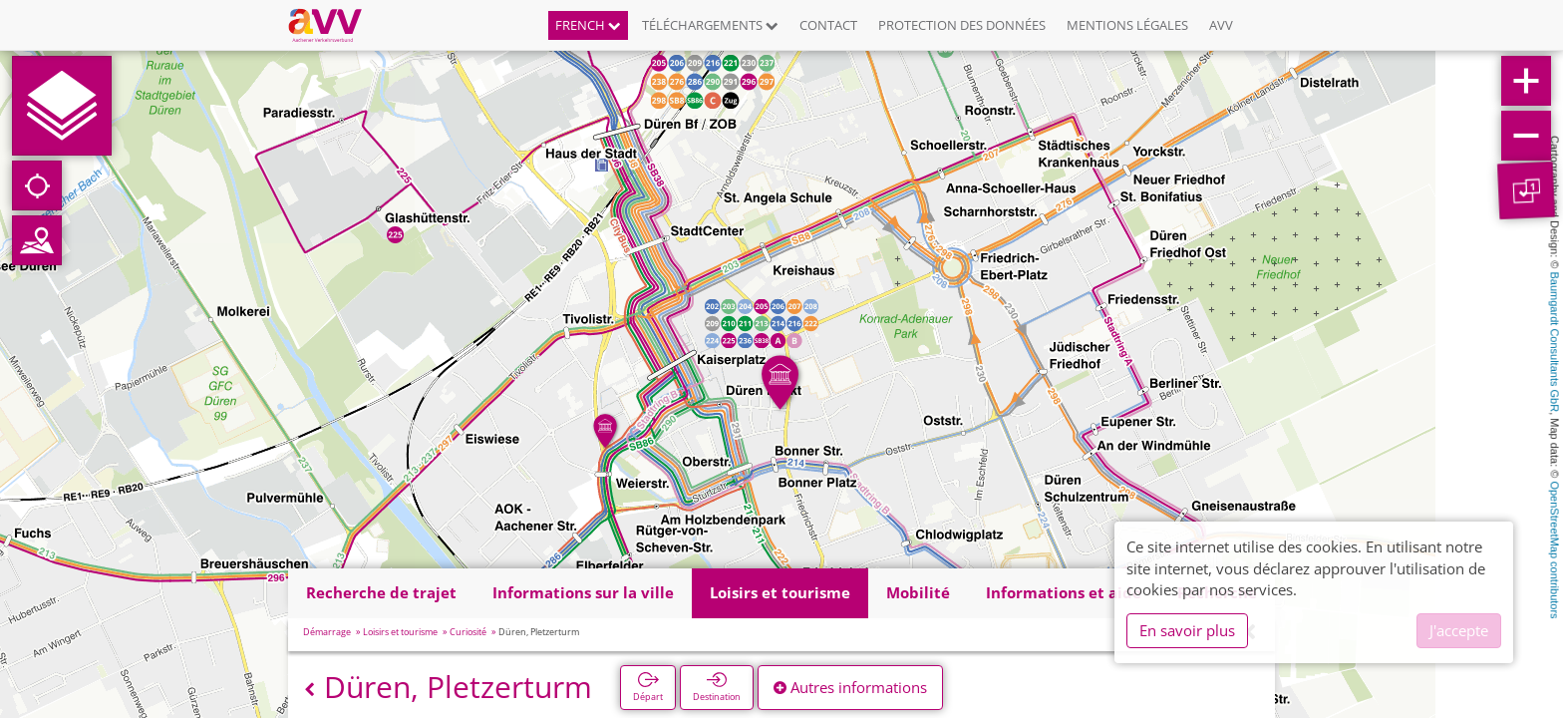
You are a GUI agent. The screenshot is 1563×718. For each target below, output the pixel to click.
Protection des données (962, 25)
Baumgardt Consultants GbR (1555, 342)
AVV (1221, 25)
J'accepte (1458, 630)
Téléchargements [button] (710, 25)
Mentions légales (1127, 25)
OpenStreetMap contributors (1555, 549)
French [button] (588, 25)
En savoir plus (1187, 630)
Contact (828, 25)
